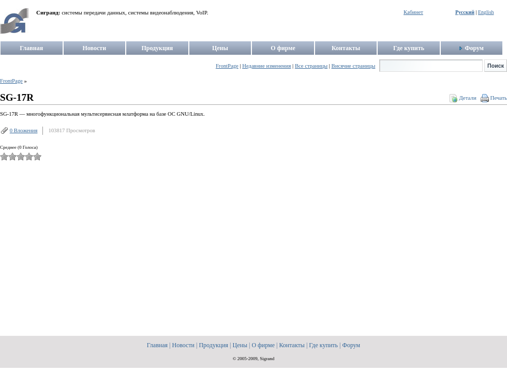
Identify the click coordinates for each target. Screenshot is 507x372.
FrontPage (11, 81)
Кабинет (413, 12)
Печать (498, 98)
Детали (467, 98)
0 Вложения (24, 130)
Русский (464, 12)
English (486, 12)
